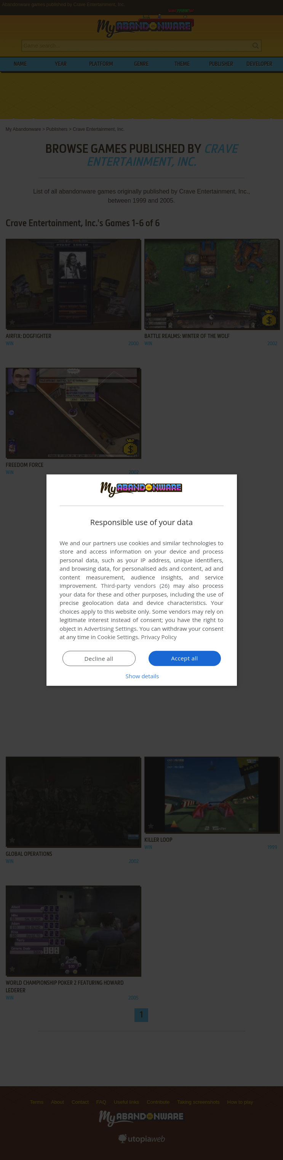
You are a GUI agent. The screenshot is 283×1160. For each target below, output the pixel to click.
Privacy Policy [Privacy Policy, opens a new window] (159, 637)
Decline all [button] (99, 658)
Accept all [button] (184, 658)
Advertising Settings (110, 628)
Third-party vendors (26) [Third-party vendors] (135, 585)
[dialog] (141, 580)
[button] (141, 676)
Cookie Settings (117, 637)
